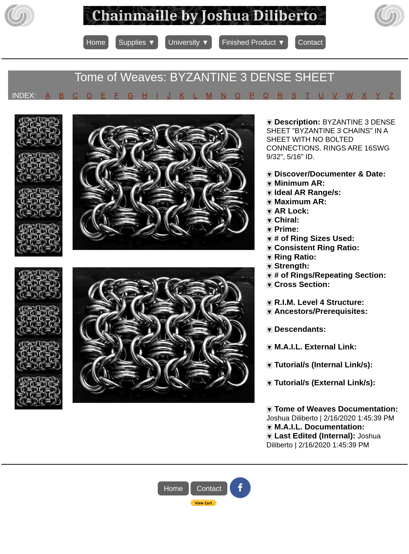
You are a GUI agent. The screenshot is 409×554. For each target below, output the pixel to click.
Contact (310, 42)
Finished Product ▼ (253, 42)
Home (95, 42)
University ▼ (188, 42)
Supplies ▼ (137, 42)
